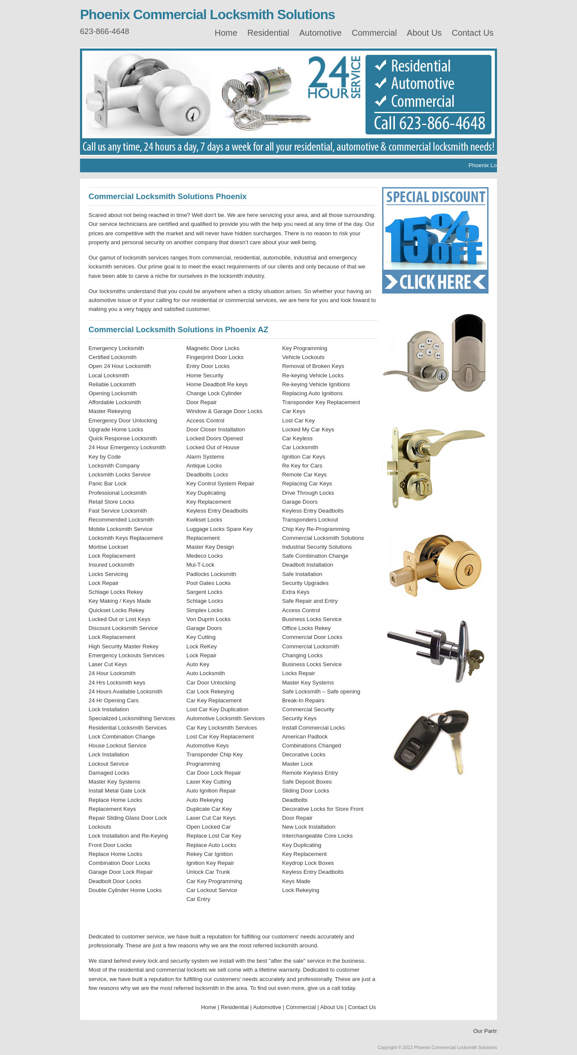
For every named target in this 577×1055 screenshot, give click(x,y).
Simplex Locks (204, 610)
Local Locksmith (109, 375)
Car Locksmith (300, 447)
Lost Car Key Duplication (217, 709)
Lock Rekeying (300, 890)
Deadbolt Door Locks (115, 881)
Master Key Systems (114, 781)
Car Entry (198, 899)
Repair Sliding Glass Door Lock (128, 818)
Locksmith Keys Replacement (126, 538)
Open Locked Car (208, 827)
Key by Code (105, 456)
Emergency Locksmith (116, 348)
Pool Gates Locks (208, 583)
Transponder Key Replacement (321, 402)
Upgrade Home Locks (116, 429)
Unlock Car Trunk (208, 872)
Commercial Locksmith (310, 646)
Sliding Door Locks (305, 790)
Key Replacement (208, 502)
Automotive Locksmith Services (225, 718)
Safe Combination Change (315, 556)
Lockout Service (109, 764)
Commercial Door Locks (312, 637)
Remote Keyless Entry (310, 773)
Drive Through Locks (308, 493)
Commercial (374, 32)
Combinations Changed (311, 745)
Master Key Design (210, 547)
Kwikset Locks (204, 519)
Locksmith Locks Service (120, 474)
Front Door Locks (110, 845)
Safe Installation (302, 574)
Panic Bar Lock (107, 483)
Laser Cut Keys (108, 664)
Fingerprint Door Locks (214, 357)
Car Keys (294, 411)
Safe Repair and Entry (310, 601)
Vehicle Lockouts (303, 357)
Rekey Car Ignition (209, 854)
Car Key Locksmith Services (221, 727)
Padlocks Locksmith (211, 574)
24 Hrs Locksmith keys (117, 682)
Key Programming (304, 348)
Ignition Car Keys (303, 456)
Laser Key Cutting (208, 781)
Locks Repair (298, 673)
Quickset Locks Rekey (116, 610)
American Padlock (305, 736)
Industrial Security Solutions (317, 547)
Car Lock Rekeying (210, 691)
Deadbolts (295, 800)
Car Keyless (297, 438)
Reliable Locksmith (112, 384)
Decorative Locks (304, 754)
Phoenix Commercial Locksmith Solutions (207, 14)
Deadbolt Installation (307, 565)
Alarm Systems (205, 456)
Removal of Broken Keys (313, 366)
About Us (424, 32)
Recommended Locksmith (121, 519)
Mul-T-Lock (200, 565)
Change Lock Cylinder (214, 393)
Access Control (205, 420)
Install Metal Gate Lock (117, 790)
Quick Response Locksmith (123, 438)
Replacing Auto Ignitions (312, 393)
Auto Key (197, 664)
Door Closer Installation (215, 429)
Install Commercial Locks (313, 727)
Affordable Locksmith (115, 402)
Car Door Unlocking (211, 682)
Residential (268, 32)
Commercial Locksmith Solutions (323, 538)
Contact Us (473, 32)
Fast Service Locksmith (118, 511)
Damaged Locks (109, 773)
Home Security (204, 375)
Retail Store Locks (111, 502)
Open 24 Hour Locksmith (120, 366)
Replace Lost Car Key (213, 836)
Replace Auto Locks (211, 845)
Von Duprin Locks (208, 619)
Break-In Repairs (303, 700)
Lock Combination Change (122, 736)
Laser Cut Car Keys (211, 818)
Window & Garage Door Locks (224, 411)
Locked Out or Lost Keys (119, 619)
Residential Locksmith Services (128, 727)
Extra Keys (295, 592)
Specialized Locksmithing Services (132, 718)
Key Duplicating (206, 493)
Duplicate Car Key (209, 809)
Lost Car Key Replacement (220, 736)
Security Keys (299, 718)
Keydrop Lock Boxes (308, 863)
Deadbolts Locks (207, 474)
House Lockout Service (117, 745)
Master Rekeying (110, 411)
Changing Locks (302, 655)
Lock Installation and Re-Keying (128, 836)
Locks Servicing (108, 574)
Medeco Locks (204, 556)
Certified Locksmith (113, 357)
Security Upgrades (305, 583)
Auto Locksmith (205, 673)
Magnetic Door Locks (213, 348)
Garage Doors (204, 628)
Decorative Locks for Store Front (322, 809)
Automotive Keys (207, 745)
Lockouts (100, 827)
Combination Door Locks (119, 863)
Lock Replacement (112, 556)
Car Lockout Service (211, 890)
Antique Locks (204, 465)
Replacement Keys (112, 809)
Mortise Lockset (108, 547)
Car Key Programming (214, 881)
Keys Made (296, 881)
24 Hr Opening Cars (114, 700)
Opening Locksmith (113, 393)
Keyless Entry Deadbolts (217, 511)
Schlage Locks (204, 601)
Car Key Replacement (214, 700)
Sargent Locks (204, 592)
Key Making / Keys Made (120, 601)
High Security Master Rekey (123, 646)
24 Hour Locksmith (112, 673)
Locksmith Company (114, 465)
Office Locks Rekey (306, 628)
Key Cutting (201, 637)
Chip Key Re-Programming (316, 529)
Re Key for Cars (302, 465)
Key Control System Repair (220, 483)
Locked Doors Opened (214, 438)
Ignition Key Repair (210, 863)
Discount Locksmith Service (123, 628)
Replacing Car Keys (307, 483)
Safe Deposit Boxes (307, 781)
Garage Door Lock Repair (121, 872)
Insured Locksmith (111, 565)
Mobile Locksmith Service (120, 529)
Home (226, 32)
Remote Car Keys (304, 474)
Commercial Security (308, 709)
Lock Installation (109, 709)
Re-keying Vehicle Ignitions (316, 384)
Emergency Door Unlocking (123, 420)
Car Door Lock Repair (213, 773)
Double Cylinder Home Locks (125, 890)
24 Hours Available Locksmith (126, 691)
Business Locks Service (312, 619)
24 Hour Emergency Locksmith (127, 447)
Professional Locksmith (117, 493)
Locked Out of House (213, 447)
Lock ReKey (201, 646)
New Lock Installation (308, 827)
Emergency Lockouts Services (126, 655)
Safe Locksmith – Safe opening (321, 691)
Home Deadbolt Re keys (217, 384)
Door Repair (201, 402)
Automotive (320, 32)
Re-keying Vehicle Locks (313, 375)
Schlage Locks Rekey (116, 592)
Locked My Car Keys (308, 429)
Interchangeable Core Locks (317, 836)
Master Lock (297, 764)
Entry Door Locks (208, 366)
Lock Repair (104, 583)
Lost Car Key (298, 420)
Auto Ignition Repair (211, 790)
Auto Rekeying (204, 800)
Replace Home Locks (115, 800)
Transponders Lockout (310, 519)
